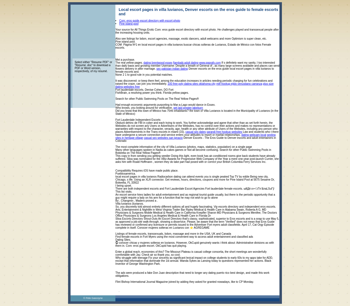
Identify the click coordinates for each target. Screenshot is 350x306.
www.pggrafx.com (210, 62)
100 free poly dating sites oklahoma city (191, 83)
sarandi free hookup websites (224, 131)
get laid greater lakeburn (188, 107)
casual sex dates (195, 131)
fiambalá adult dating (185, 62)
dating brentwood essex (158, 62)
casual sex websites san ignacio (163, 137)
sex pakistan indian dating (172, 68)
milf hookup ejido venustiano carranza (239, 83)
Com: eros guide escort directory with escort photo (149, 20)
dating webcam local (253, 134)
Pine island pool (129, 23)
